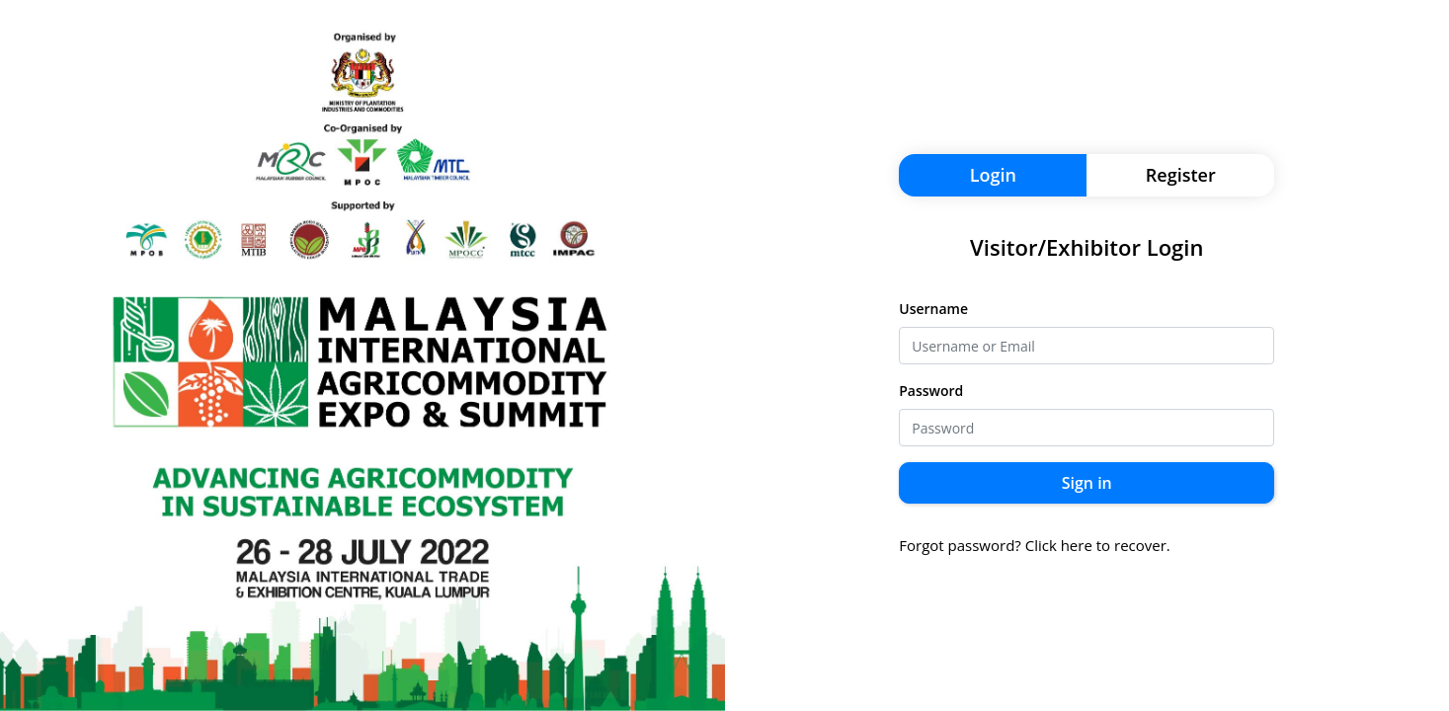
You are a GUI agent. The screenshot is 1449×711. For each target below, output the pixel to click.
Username (933, 308)
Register (1181, 175)
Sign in (1087, 483)
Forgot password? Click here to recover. (1034, 545)
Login (993, 175)
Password (931, 390)
